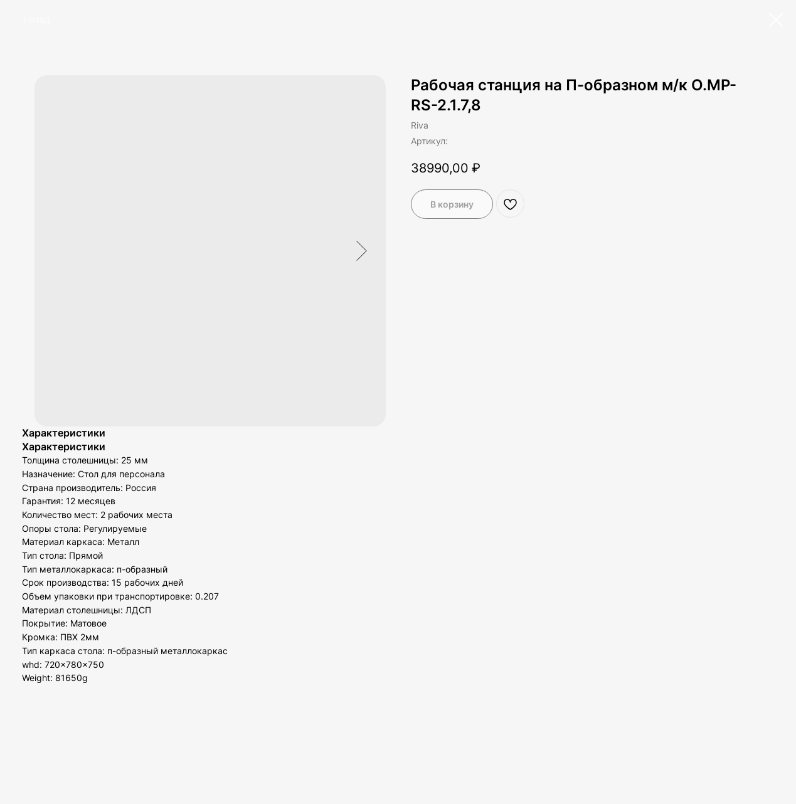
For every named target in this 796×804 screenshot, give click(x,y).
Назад (37, 19)
